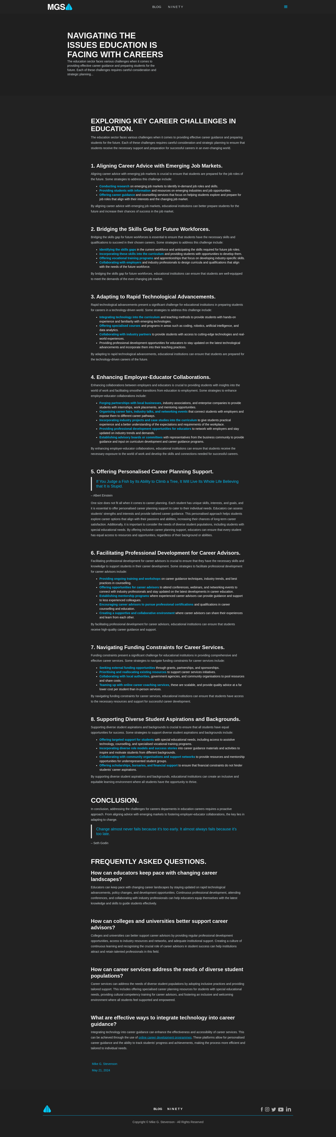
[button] (285, 6)
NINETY (176, 7)
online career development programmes (165, 1037)
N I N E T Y (175, 1109)
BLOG (156, 7)
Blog (158, 1109)
